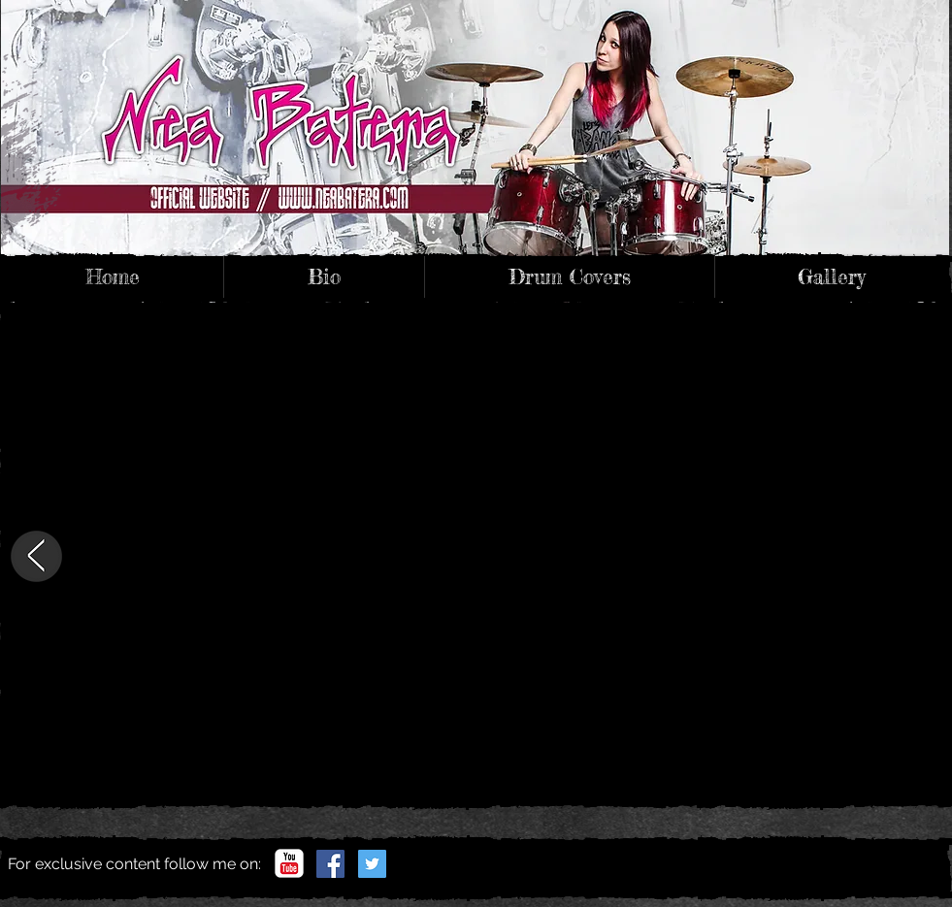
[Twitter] (372, 864)
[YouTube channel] (289, 863)
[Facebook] (330, 864)
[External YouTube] (479, 556)
